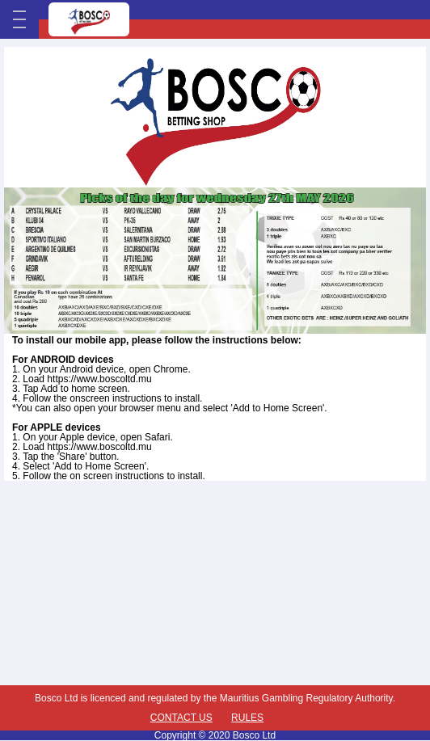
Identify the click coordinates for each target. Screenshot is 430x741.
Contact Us (181, 717)
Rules (247, 717)
